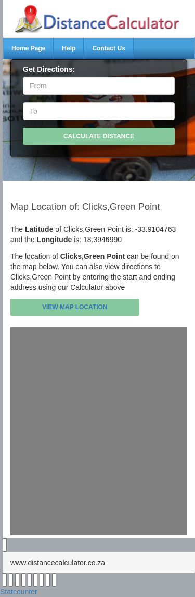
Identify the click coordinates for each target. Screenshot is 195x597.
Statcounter (18, 592)
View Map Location (75, 307)
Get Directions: (49, 69)
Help (68, 48)
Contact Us (108, 48)
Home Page (28, 48)
